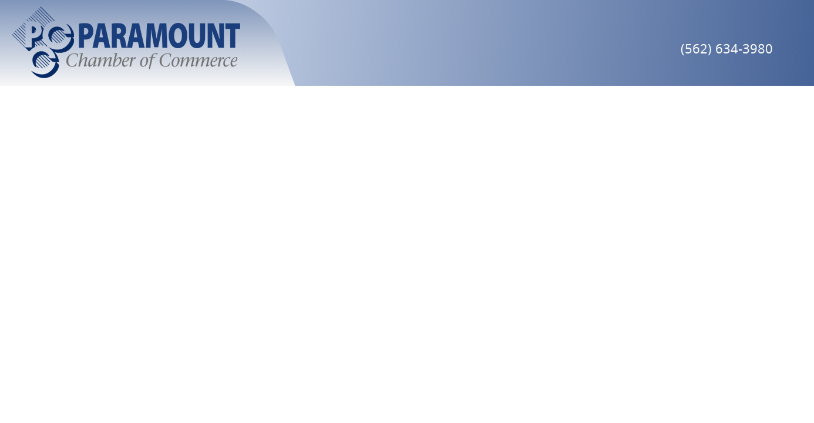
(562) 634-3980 (727, 48)
